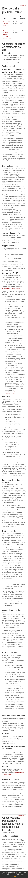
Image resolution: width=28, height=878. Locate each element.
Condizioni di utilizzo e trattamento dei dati (13, 46)
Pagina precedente (21, 5)
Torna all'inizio (21, 815)
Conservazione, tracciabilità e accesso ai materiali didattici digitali (7, 34)
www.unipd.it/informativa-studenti (11, 288)
